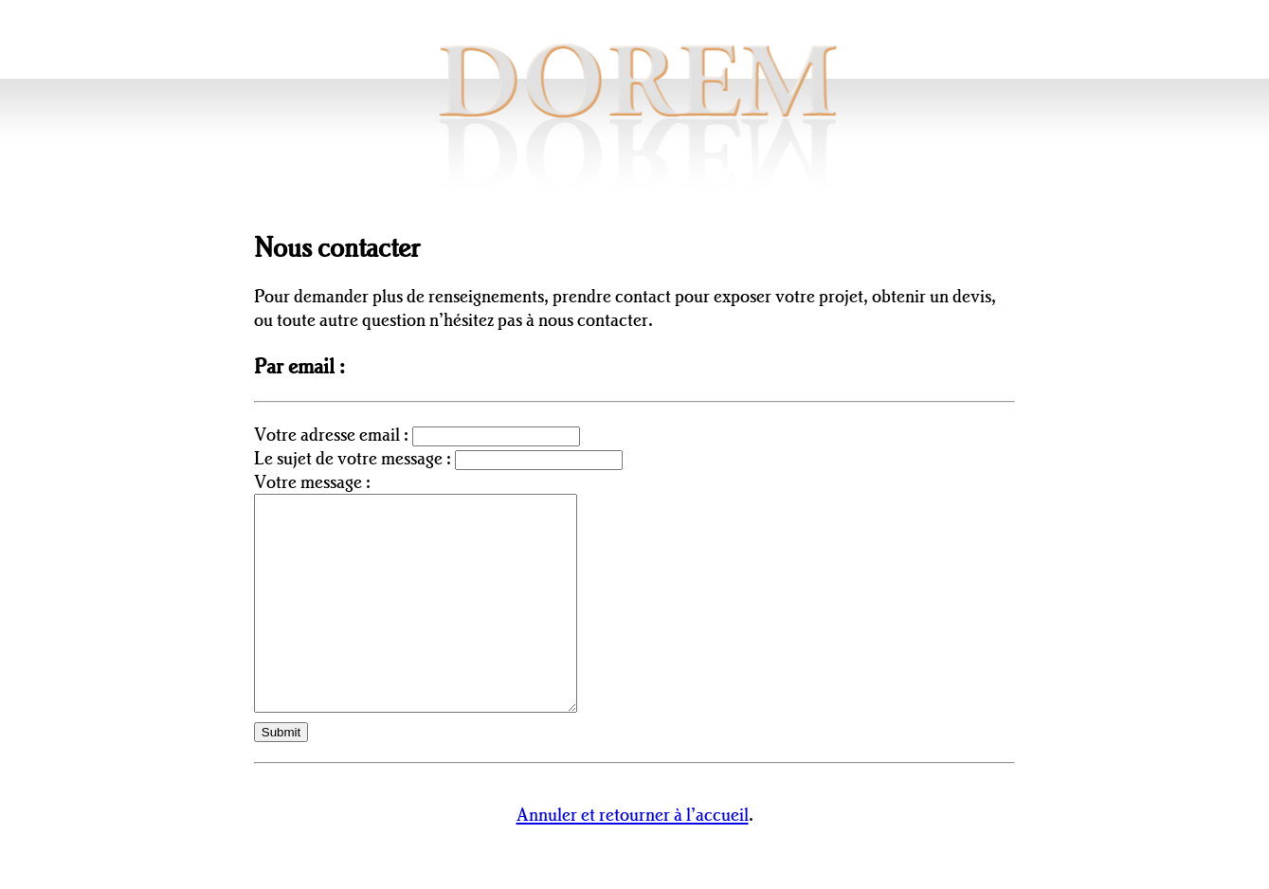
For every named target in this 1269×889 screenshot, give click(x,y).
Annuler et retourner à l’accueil (633, 856)
